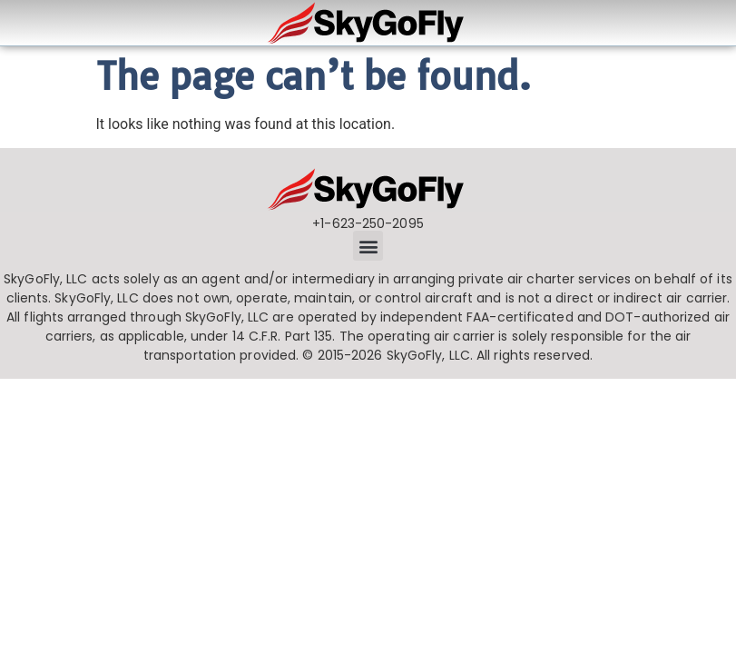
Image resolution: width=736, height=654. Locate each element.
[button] (368, 246)
